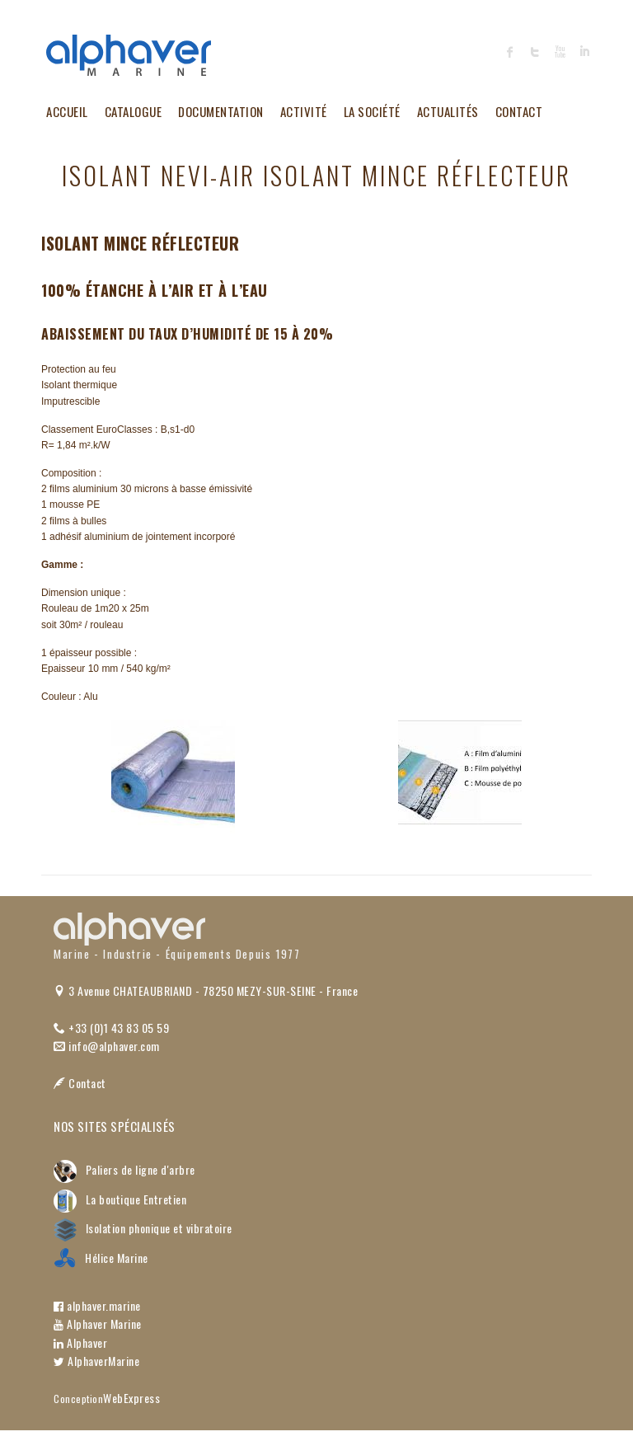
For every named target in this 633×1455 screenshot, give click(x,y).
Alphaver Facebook (510, 52)
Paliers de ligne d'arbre (124, 1169)
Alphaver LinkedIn (584, 52)
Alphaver (80, 1342)
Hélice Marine (101, 1257)
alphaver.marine (97, 1305)
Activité (303, 111)
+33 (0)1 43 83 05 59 (111, 1027)
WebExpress (131, 1397)
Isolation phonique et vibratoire (143, 1228)
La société (372, 111)
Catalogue (133, 111)
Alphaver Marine (98, 1323)
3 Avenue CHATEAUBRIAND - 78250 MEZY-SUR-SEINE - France (206, 990)
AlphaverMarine (96, 1360)
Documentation (221, 111)
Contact (519, 111)
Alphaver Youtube (559, 52)
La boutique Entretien (120, 1199)
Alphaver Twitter (535, 52)
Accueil (67, 111)
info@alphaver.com (107, 1045)
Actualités (448, 111)
